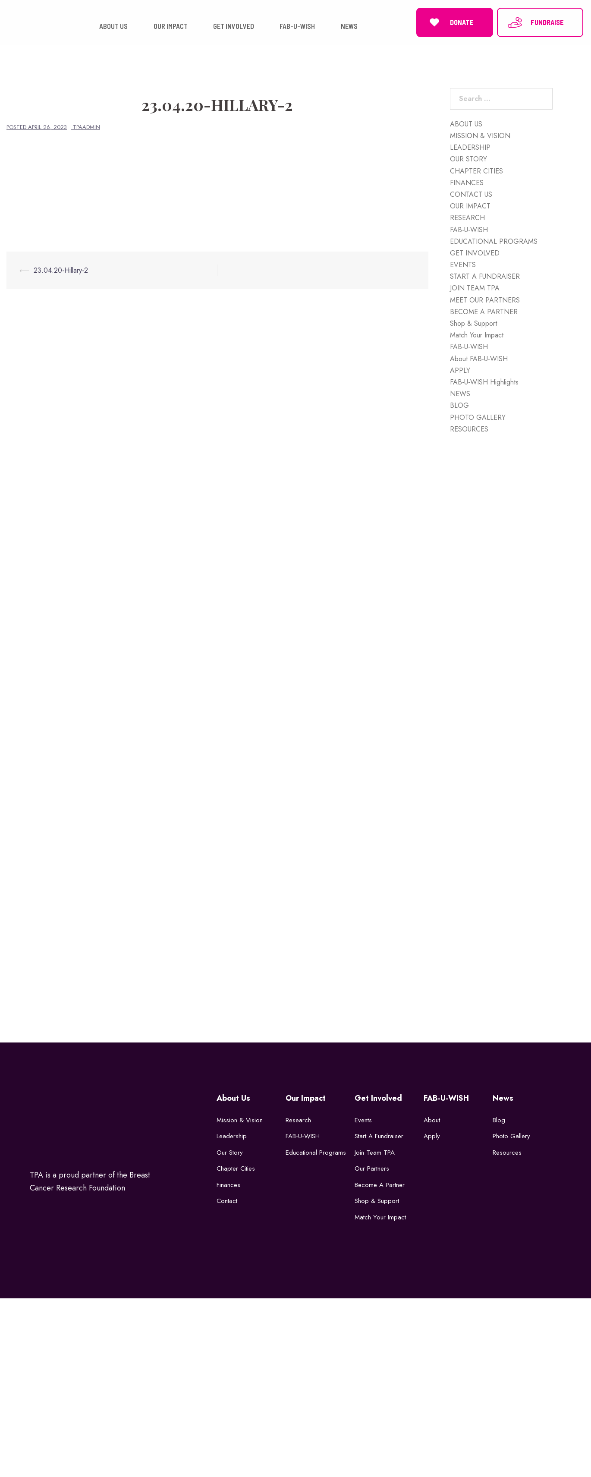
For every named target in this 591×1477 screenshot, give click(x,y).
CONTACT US (471, 193)
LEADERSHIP (470, 146)
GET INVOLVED (475, 252)
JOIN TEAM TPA (475, 288)
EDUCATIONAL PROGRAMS (494, 241)
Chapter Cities (236, 1167)
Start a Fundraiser (379, 1135)
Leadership (232, 1135)
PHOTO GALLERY (478, 417)
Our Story (230, 1151)
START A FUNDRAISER (485, 275)
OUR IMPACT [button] (171, 26)
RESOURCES (469, 428)
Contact (227, 1200)
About (432, 1119)
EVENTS (463, 264)
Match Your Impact (476, 334)
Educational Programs (316, 1151)
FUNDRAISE (535, 22)
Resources (507, 1151)
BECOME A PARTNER (484, 311)
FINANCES (467, 182)
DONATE (450, 22)
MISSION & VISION (480, 135)
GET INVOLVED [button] (233, 26)
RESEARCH (467, 217)
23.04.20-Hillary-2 (61, 269)
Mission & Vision (240, 1119)
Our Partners (372, 1167)
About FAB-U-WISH (479, 358)
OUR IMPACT (470, 205)
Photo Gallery (511, 1135)
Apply (432, 1135)
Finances (228, 1184)
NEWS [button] (349, 26)
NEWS (460, 393)
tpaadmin (86, 126)
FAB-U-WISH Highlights (484, 381)
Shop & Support (473, 323)
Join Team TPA (375, 1151)
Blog (499, 1119)
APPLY (460, 370)
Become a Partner (380, 1184)
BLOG (459, 405)
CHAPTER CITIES (476, 170)
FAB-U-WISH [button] (297, 26)
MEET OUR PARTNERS (485, 299)
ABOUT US (466, 123)
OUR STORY (468, 159)
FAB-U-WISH (469, 229)
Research (298, 1119)
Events (363, 1119)
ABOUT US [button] (113, 26)
